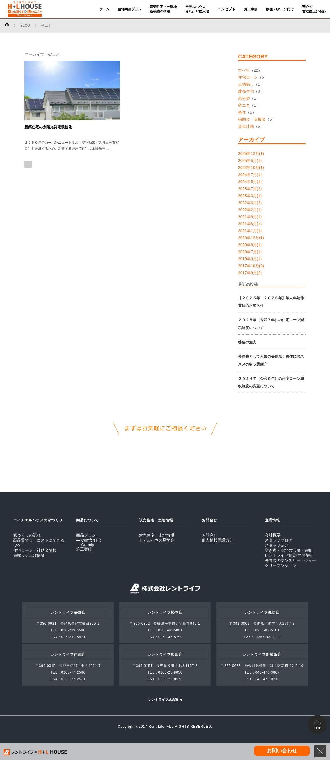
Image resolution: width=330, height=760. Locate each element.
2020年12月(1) (251, 238)
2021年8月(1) (250, 224)
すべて (244, 70)
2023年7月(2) (250, 188)
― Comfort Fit (88, 540)
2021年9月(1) (250, 216)
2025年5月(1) (250, 160)
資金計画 (246, 126)
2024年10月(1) (251, 167)
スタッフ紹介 (276, 545)
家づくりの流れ (27, 535)
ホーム (104, 9)
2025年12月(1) (251, 153)
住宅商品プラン (129, 9)
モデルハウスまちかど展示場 (197, 9)
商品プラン (86, 535)
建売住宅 (246, 91)
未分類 (244, 98)
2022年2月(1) (250, 209)
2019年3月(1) (250, 259)
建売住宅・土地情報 (156, 535)
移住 (242, 112)
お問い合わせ (282, 751)
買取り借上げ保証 (29, 555)
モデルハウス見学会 (156, 540)
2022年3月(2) (250, 202)
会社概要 (273, 535)
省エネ (244, 105)
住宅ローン (248, 77)
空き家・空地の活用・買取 (288, 550)
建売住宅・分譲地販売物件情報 (163, 9)
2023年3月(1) (250, 195)
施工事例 (250, 9)
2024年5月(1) (250, 181)
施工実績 (84, 549)
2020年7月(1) (250, 252)
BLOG (25, 26)
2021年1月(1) (250, 231)
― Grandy (85, 544)
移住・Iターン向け (280, 9)
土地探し (246, 84)
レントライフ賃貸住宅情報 (288, 555)
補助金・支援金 (252, 119)
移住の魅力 (247, 342)
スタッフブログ (278, 540)
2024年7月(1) (250, 174)
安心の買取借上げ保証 (314, 9)
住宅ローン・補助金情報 (34, 550)
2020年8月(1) (250, 245)
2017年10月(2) (251, 266)
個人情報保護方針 (217, 540)
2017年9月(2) (250, 273)
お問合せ (210, 535)
